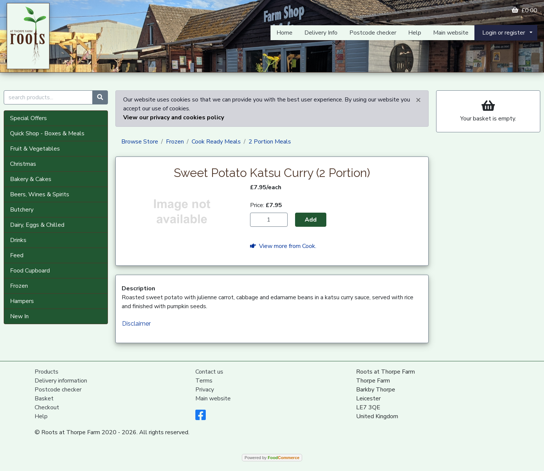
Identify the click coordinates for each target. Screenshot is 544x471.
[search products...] (48, 97)
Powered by (271, 457)
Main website (450, 33)
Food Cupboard (30, 271)
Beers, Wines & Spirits (39, 194)
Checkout (47, 407)
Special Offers (28, 118)
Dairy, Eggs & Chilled (37, 225)
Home (284, 33)
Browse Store (139, 142)
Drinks (18, 240)
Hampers (22, 301)
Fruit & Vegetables (35, 149)
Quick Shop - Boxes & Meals (47, 133)
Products (46, 372)
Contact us (209, 372)
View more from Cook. (283, 246)
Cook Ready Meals (216, 142)
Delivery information (61, 381)
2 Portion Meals (270, 142)
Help (414, 33)
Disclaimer (136, 323)
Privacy (204, 389)
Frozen (19, 286)
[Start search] (100, 97)
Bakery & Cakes (30, 179)
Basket (44, 398)
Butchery (21, 210)
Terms (203, 381)
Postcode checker (372, 33)
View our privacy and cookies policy (173, 117)
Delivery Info (320, 33)
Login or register (503, 33)
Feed (16, 255)
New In (19, 316)
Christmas (23, 164)
